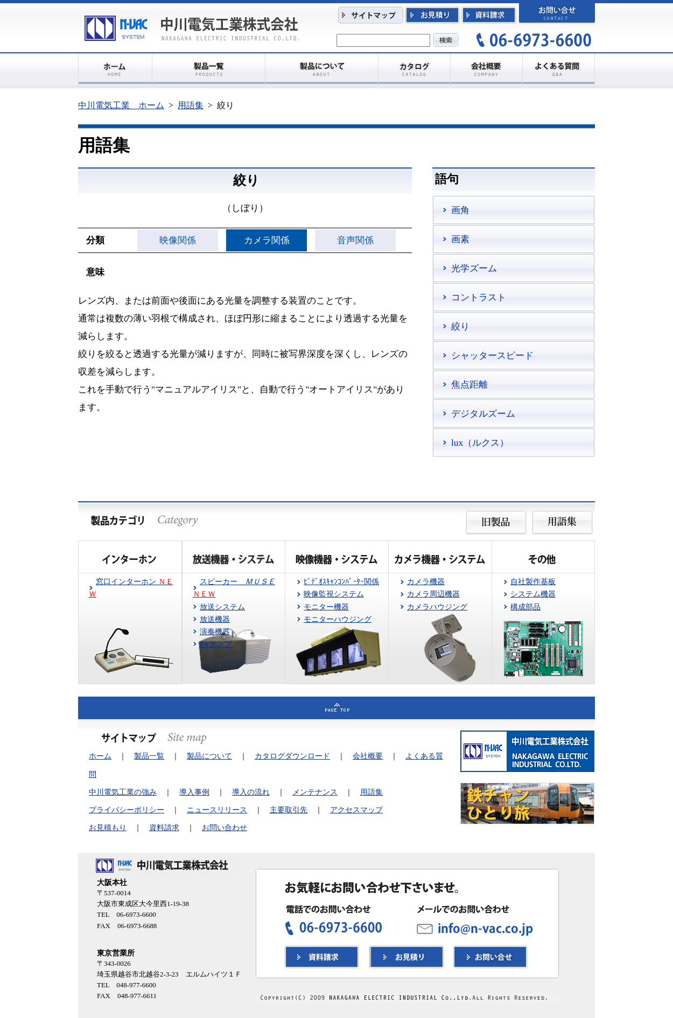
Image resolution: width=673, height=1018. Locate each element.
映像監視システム (334, 593)
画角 (460, 210)
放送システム (222, 606)
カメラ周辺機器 (433, 593)
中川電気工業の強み (123, 792)
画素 (460, 239)
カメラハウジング (437, 606)
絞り (460, 326)
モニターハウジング (337, 619)
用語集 (191, 105)
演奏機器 (215, 631)
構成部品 (525, 606)
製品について (209, 756)
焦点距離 (469, 384)
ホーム (100, 756)
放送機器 (215, 619)
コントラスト (478, 297)
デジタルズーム (483, 413)
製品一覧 (149, 756)
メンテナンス (315, 792)
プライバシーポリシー (126, 809)
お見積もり (108, 827)
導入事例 (194, 792)
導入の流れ (251, 792)
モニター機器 (326, 606)
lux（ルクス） (480, 442)
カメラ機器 (426, 581)
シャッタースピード (492, 355)
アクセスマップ (356, 809)
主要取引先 (288, 809)
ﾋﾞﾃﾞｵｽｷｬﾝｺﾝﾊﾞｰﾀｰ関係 (341, 581)
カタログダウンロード (292, 756)
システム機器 (533, 593)
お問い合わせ (224, 827)
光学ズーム (474, 268)
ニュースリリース (217, 809)
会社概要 (368, 756)
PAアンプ (216, 644)
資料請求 (164, 827)
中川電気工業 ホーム (121, 105)
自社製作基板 (533, 581)
